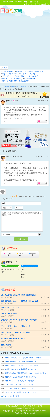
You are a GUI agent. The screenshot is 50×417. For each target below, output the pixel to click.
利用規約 (23, 406)
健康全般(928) (24, 81)
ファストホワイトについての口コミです (19, 385)
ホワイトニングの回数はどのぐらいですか (21, 392)
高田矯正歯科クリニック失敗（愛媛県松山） (21, 361)
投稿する (21, 239)
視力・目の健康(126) (9, 81)
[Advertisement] (25, 39)
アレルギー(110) (21, 71)
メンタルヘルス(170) (27, 74)
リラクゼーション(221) (10, 76)
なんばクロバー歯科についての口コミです (20, 388)
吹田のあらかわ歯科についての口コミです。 (21, 377)
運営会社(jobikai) (12, 406)
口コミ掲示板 (5, 87)
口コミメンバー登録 (33, 4)
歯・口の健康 (21, 87)
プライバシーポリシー (36, 406)
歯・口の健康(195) (36, 71)
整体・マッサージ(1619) (29, 76)
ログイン (46, 4)
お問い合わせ (29, 408)
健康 (4, 68)
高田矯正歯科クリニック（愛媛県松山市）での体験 (23, 358)
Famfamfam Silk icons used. (25, 413)
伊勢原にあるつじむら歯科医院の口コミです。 (21, 369)
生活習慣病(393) (29, 78)
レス (7, 121)
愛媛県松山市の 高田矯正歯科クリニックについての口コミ (26, 373)
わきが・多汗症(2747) (10, 74)
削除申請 (19, 408)
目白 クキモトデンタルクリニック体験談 (19, 381)
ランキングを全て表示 (11, 396)
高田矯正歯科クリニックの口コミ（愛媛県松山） (22, 365)
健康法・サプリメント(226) (12, 78)
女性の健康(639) (8, 71)
